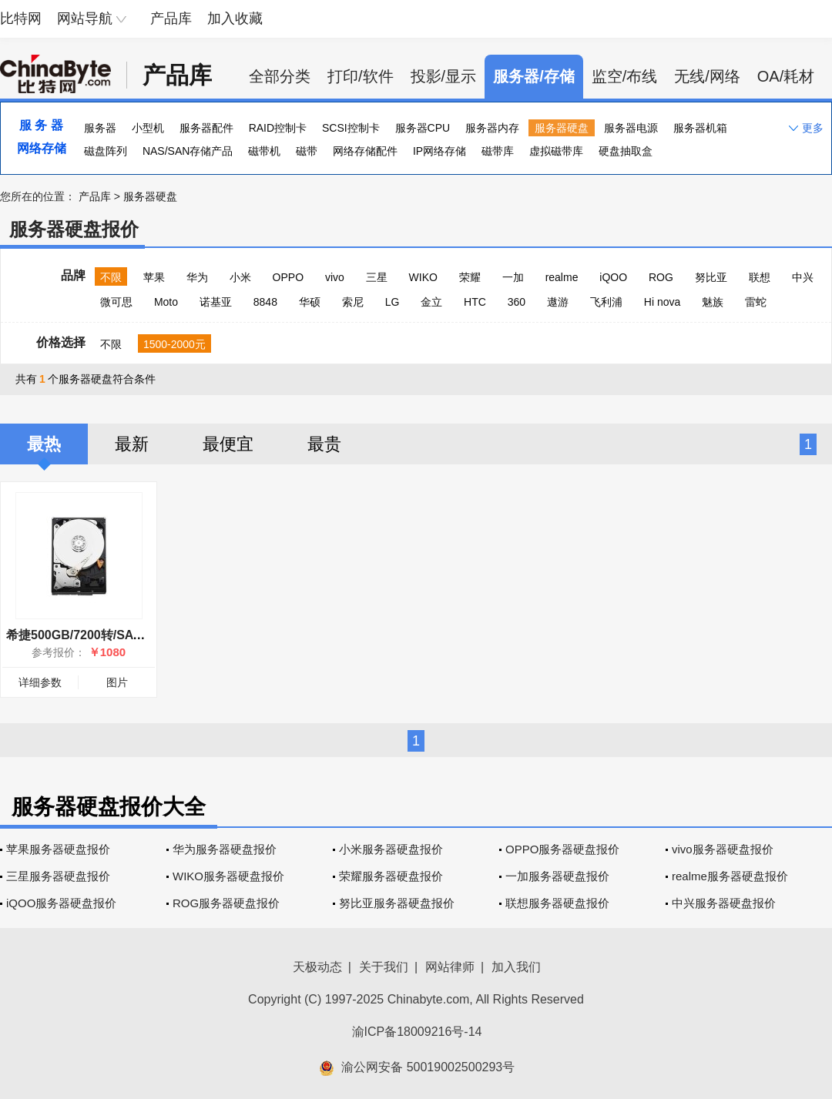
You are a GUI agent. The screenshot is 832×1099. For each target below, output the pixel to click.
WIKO (423, 277)
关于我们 (383, 966)
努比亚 (711, 277)
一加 (513, 277)
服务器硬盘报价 (74, 229)
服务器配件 (206, 128)
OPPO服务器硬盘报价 (562, 849)
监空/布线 (625, 76)
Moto (166, 302)
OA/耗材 (785, 76)
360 (516, 302)
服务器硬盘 (562, 128)
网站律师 (450, 966)
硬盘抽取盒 (626, 151)
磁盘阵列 (105, 151)
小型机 (148, 128)
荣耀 (470, 277)
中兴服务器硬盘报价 (724, 903)
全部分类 (279, 76)
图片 (117, 682)
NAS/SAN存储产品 (188, 151)
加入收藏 (235, 18)
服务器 (100, 128)
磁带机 (264, 151)
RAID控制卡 (278, 128)
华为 (197, 277)
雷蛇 (756, 302)
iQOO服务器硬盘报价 (61, 903)
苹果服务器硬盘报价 (58, 849)
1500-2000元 (174, 344)
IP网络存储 (439, 151)
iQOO (613, 277)
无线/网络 (707, 76)
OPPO (288, 277)
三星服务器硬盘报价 (58, 876)
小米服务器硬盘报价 (391, 849)
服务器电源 (631, 128)
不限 (111, 277)
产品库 (171, 18)
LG (392, 302)
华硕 (309, 302)
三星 (376, 277)
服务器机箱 (700, 128)
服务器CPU (423, 128)
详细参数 (40, 682)
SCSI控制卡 (351, 128)
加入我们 (516, 966)
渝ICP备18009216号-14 (417, 1031)
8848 (265, 302)
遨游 (558, 302)
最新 (132, 444)
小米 (240, 277)
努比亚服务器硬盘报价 (397, 903)
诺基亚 (216, 302)
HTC (475, 302)
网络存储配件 (365, 151)
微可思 (116, 302)
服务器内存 (492, 128)
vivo (334, 277)
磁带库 (497, 151)
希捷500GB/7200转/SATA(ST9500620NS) (121, 635)
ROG (661, 277)
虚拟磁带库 (556, 151)
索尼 (353, 302)
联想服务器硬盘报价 (557, 903)
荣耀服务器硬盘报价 (391, 876)
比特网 (21, 18)
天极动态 (317, 966)
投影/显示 (444, 76)
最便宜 (228, 444)
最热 (44, 444)
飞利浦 (606, 302)
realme (562, 277)
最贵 (324, 444)
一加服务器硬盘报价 (557, 876)
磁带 (306, 151)
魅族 (712, 302)
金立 (431, 302)
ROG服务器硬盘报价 (226, 903)
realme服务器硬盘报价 (730, 876)
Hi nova (662, 302)
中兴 (803, 277)
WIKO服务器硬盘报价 (228, 876)
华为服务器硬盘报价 (225, 849)
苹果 (154, 277)
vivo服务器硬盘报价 (722, 849)
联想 (759, 277)
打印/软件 (360, 76)
